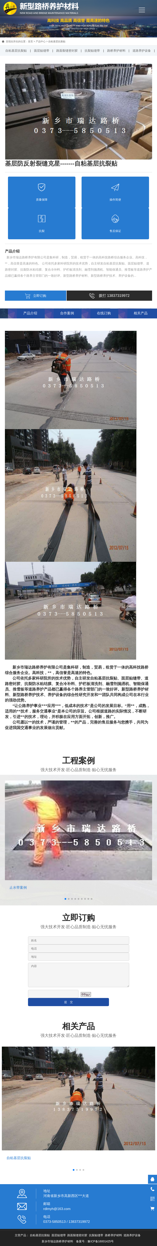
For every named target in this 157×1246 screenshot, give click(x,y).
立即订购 (35, 296)
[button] (65, 899)
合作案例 (67, 313)
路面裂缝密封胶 (67, 50)
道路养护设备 (141, 50)
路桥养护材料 (116, 50)
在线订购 (104, 313)
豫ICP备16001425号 (100, 1241)
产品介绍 (30, 313)
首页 (30, 41)
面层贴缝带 (41, 50)
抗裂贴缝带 (92, 50)
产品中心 (41, 41)
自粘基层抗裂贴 (56, 41)
